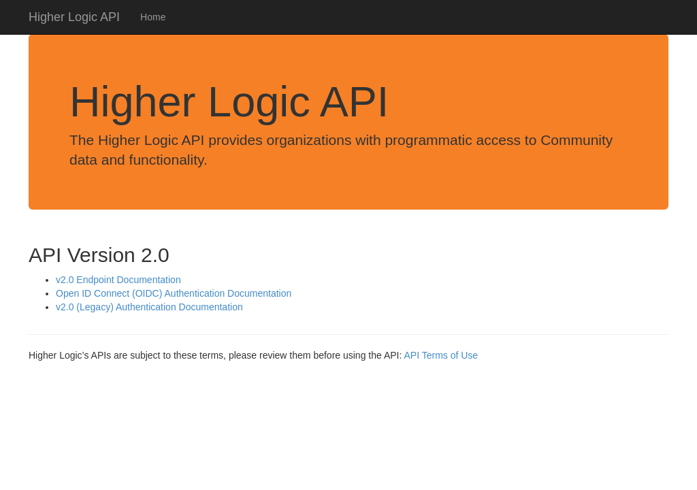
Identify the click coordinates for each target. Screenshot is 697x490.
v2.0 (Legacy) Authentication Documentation (149, 306)
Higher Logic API (74, 17)
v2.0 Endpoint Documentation (118, 279)
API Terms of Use (441, 355)
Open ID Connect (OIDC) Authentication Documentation (173, 293)
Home (152, 17)
